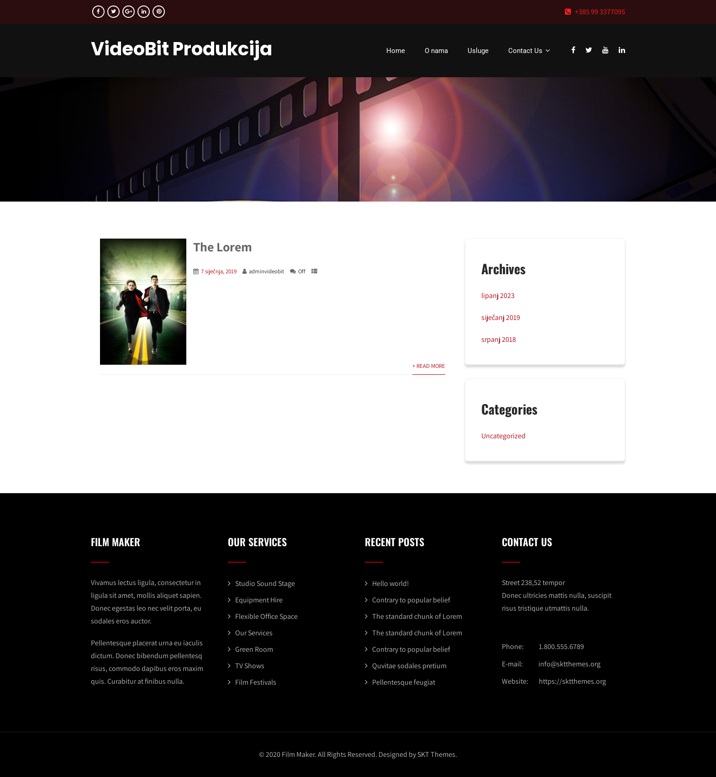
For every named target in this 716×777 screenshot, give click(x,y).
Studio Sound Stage (265, 583)
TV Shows (249, 666)
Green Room (254, 649)
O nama (436, 51)
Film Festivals (255, 682)
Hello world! (390, 583)
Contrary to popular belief (411, 600)
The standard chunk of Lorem (417, 616)
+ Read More (428, 366)
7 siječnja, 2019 (219, 271)
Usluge (478, 51)
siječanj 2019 (500, 317)
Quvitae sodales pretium (409, 666)
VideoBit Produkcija (181, 49)
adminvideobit (266, 271)
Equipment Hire (259, 600)
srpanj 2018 (498, 339)
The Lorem (222, 246)
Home (395, 51)
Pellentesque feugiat (403, 682)
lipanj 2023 (498, 295)
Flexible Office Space (266, 616)
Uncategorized (503, 436)
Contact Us (530, 50)
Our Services (254, 633)
